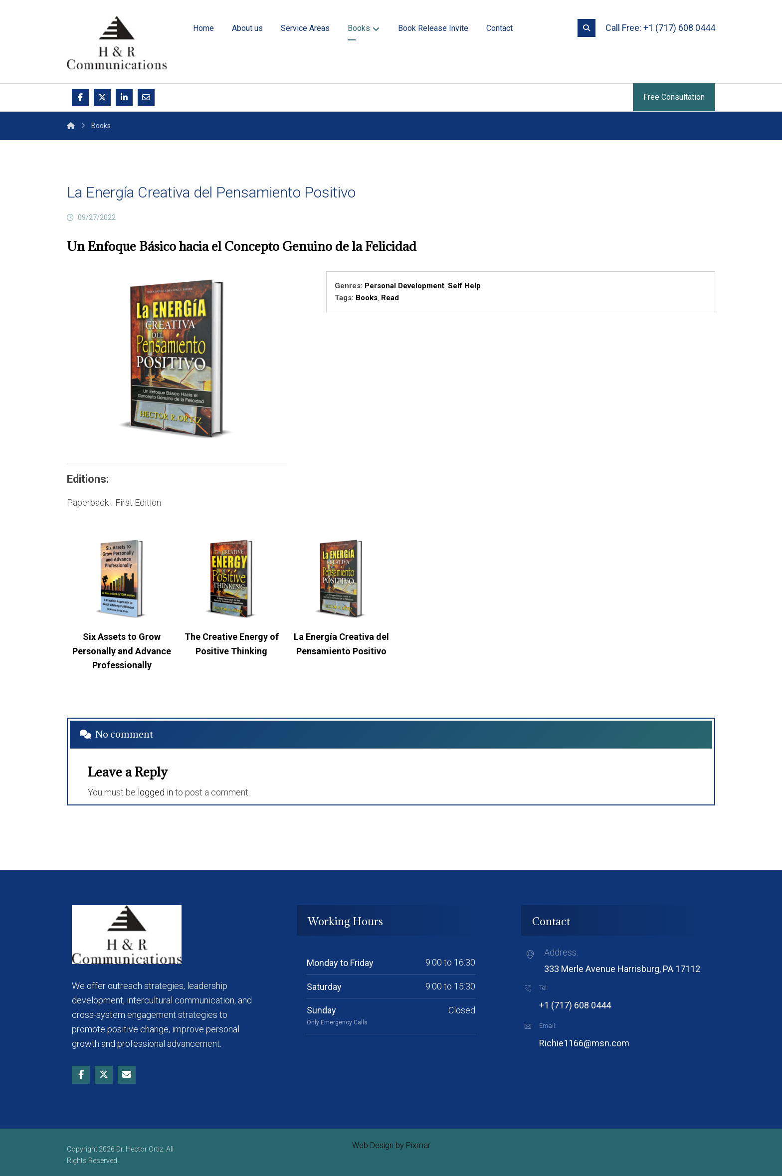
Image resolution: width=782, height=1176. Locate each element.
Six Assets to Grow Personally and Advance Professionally (121, 651)
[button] (586, 28)
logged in (155, 792)
